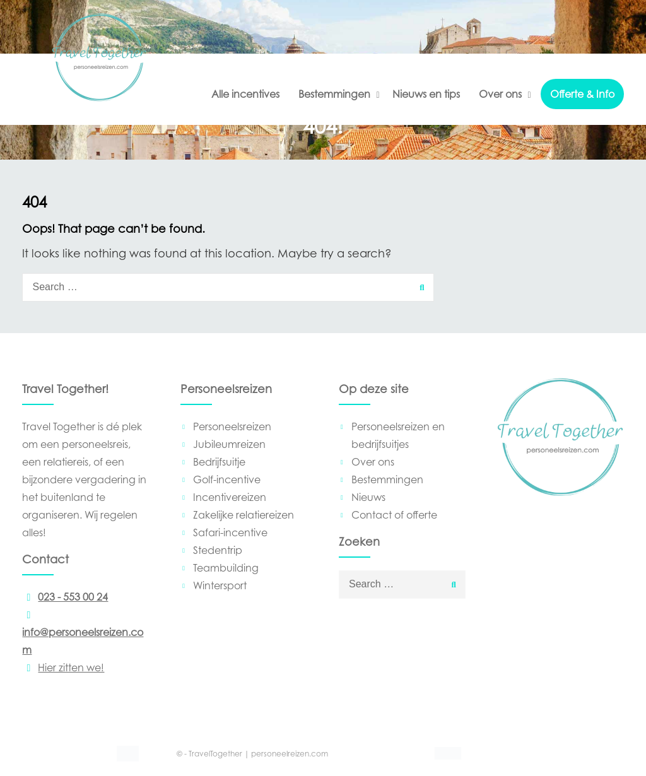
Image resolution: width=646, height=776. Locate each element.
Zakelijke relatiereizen (243, 515)
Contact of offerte (394, 515)
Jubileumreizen (229, 444)
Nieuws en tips (426, 94)
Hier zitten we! (63, 667)
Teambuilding (226, 567)
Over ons (500, 94)
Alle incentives (245, 94)
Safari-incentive (230, 532)
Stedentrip (217, 550)
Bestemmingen (334, 94)
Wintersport (220, 585)
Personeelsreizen (232, 426)
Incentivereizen (229, 497)
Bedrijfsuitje (219, 462)
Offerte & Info (582, 94)
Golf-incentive (227, 479)
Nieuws (368, 497)
